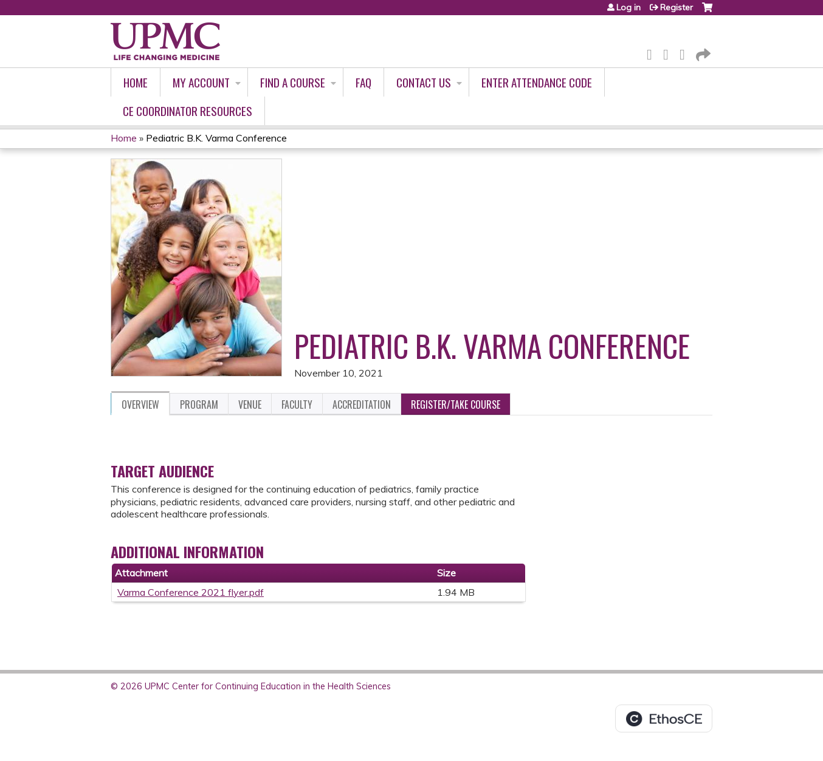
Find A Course (292, 82)
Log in (628, 7)
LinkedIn (686, 53)
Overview (140, 404)
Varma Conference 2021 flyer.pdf (190, 592)
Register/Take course (455, 404)
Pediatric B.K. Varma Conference (216, 138)
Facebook (653, 53)
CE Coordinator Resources (187, 111)
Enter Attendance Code (536, 82)
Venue (249, 404)
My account (201, 82)
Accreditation (361, 404)
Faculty (296, 404)
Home (135, 82)
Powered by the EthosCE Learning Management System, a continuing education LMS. (663, 718)
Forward (702, 53)
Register (676, 7)
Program (199, 404)
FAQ (363, 82)
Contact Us (423, 82)
